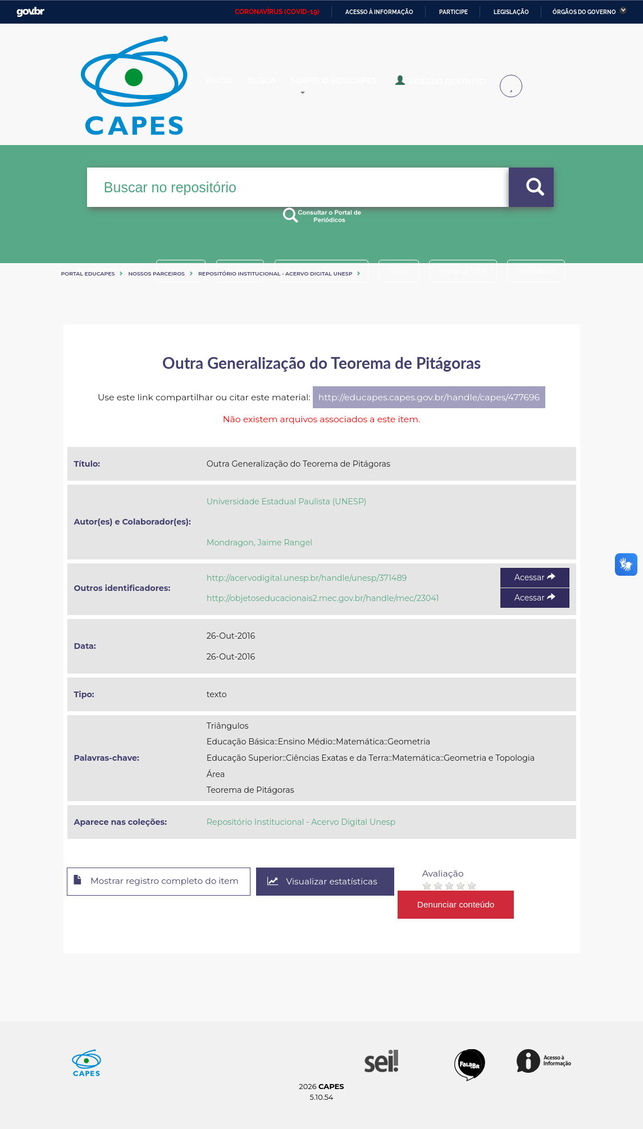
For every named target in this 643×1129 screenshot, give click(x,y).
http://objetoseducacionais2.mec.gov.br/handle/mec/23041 (323, 598)
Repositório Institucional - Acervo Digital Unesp (275, 273)
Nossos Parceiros (156, 273)
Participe (453, 12)
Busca (279, 87)
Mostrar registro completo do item (160, 882)
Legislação (511, 12)
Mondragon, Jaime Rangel (259, 543)
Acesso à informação (379, 12)
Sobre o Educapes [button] (363, 87)
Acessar (534, 577)
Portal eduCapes (88, 273)
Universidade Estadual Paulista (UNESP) (287, 501)
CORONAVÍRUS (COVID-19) (277, 12)
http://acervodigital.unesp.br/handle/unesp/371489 (307, 578)
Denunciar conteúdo (467, 904)
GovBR (30, 12)
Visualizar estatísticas (332, 882)
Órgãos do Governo (584, 12)
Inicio (228, 87)
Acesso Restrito (460, 85)
